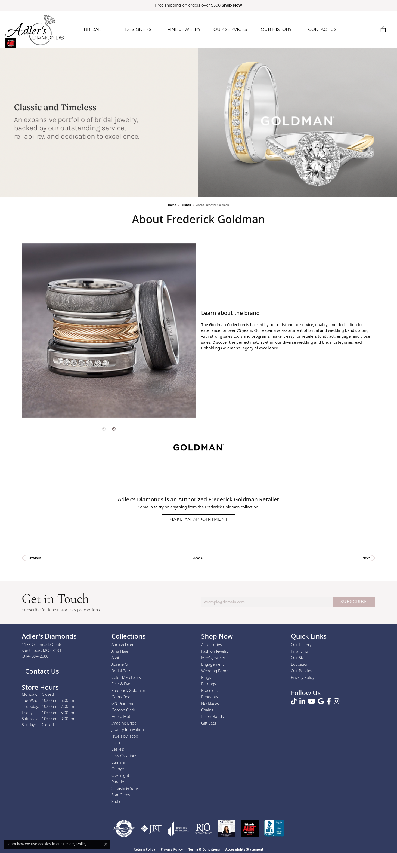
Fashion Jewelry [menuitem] (214, 651)
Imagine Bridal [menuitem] (124, 723)
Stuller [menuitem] (117, 801)
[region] (109, 330)
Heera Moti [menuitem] (121, 716)
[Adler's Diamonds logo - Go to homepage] (34, 29)
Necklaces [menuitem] (210, 703)
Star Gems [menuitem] (120, 794)
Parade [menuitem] (117, 781)
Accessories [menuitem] (211, 644)
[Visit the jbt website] (151, 828)
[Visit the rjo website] (203, 828)
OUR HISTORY (276, 30)
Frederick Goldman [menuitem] (128, 690)
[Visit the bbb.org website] (274, 828)
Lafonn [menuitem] (117, 742)
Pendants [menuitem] (209, 696)
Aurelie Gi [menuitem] (120, 664)
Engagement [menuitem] (212, 664)
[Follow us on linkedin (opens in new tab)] (302, 701)
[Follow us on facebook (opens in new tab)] (329, 701)
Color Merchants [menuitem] (126, 677)
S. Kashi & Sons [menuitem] (124, 788)
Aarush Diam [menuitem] (122, 644)
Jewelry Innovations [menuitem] (128, 729)
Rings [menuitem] (206, 677)
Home (172, 205)
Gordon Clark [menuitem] (123, 710)
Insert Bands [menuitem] (212, 716)
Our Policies (301, 670)
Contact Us (41, 671)
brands (186, 205)
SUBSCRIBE (353, 602)
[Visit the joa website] (178, 828)
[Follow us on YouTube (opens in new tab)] (311, 701)
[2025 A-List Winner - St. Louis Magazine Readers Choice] (250, 828)
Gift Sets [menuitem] (208, 723)
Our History (301, 644)
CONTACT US (322, 30)
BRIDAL (92, 30)
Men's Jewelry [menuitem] (213, 657)
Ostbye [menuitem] (117, 768)
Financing (299, 651)
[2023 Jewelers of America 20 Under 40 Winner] (226, 828)
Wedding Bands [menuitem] (215, 670)
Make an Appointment (198, 520)
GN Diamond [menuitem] (122, 703)
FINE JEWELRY (184, 30)
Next (366, 558)
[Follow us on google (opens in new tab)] (321, 701)
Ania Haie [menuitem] (119, 651)
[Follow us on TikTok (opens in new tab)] (294, 701)
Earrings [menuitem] (208, 683)
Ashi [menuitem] (115, 657)
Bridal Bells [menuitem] (121, 670)
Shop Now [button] (232, 6)
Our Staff (299, 657)
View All (198, 558)
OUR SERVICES (230, 30)
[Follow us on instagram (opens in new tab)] (336, 701)
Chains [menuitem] (207, 710)
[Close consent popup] (105, 844)
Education (300, 664)
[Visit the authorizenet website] (124, 828)
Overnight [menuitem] (120, 775)
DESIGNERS (138, 30)
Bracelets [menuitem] (209, 690)
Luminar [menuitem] (118, 762)
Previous (34, 558)
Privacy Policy (303, 677)
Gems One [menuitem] (120, 696)
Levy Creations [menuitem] (124, 755)
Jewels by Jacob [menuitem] (124, 736)
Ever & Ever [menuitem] (121, 683)
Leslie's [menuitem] (117, 749)
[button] (357, 29)
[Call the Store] (35, 656)
